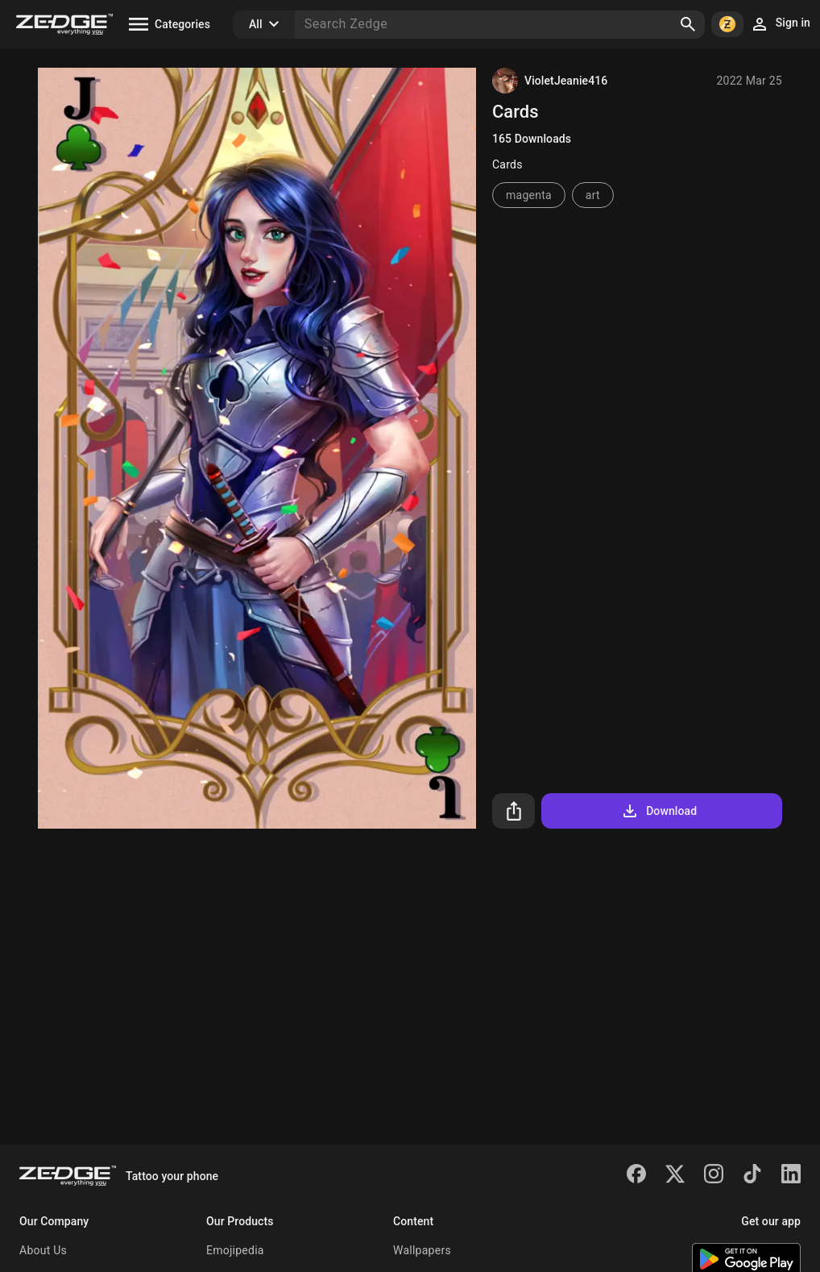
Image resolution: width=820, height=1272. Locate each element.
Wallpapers (422, 1250)
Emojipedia (235, 1250)
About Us (43, 1250)
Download (658, 811)
